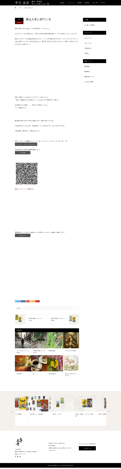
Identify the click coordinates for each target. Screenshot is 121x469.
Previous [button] (12, 413)
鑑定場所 (79, 2)
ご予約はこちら (87, 449)
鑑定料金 (87, 2)
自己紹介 (62, 2)
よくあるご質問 (89, 81)
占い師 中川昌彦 (89, 25)
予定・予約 (95, 2)
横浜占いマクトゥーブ (21, 190)
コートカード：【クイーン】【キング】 (27, 144)
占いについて (71, 2)
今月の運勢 (23, 153)
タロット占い (88, 43)
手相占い (87, 53)
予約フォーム (22, 237)
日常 (19, 19)
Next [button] (109, 413)
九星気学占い (88, 48)
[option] (26, 412)
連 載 (103, 2)
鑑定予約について (89, 76)
